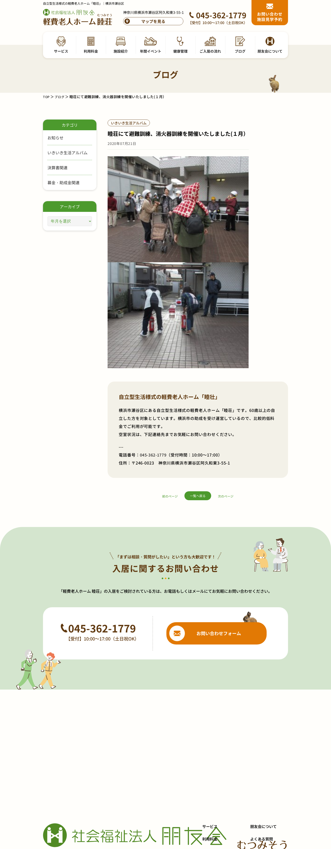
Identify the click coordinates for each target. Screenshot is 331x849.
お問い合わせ (260, 713)
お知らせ (55, 137)
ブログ (60, 96)
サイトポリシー (262, 751)
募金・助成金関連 (63, 182)
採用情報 (256, 726)
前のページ (170, 334)
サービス (210, 688)
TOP (46, 96)
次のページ (225, 334)
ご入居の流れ (214, 751)
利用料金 (210, 701)
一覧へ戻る (198, 334)
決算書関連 (57, 167)
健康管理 (210, 738)
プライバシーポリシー (268, 738)
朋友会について (262, 688)
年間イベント (214, 726)
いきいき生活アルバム (67, 152)
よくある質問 (260, 701)
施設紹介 (210, 713)
